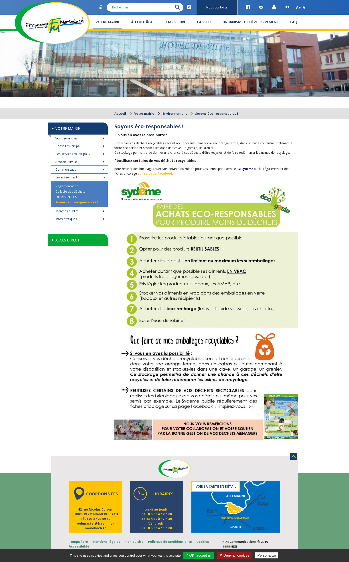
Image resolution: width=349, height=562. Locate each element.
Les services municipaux (72, 154)
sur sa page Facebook (155, 173)
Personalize (266, 555)
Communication (66, 169)
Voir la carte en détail (216, 486)
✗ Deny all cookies (234, 555)
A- (304, 7)
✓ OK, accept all (198, 555)
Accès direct (67, 240)
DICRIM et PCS (66, 197)
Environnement (174, 113)
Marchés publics (67, 211)
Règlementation (66, 186)
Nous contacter (217, 7)
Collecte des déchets (70, 191)
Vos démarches (66, 138)
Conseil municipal (67, 146)
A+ (298, 7)
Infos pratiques (66, 219)
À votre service (66, 161)
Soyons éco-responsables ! (76, 202)
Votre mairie (144, 113)
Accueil (120, 113)
